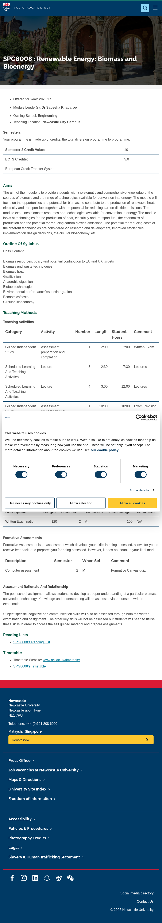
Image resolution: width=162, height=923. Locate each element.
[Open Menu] (155, 8)
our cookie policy (105, 450)
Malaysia (15, 732)
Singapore (33, 732)
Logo (7, 8)
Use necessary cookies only (30, 503)
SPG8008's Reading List (31, 642)
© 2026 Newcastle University (132, 910)
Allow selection (80, 503)
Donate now (21, 739)
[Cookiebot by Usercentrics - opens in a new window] (138, 418)
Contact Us (145, 901)
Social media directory (137, 893)
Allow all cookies (132, 503)
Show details (139, 490)
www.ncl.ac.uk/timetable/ (61, 660)
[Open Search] (145, 8)
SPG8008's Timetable (29, 666)
